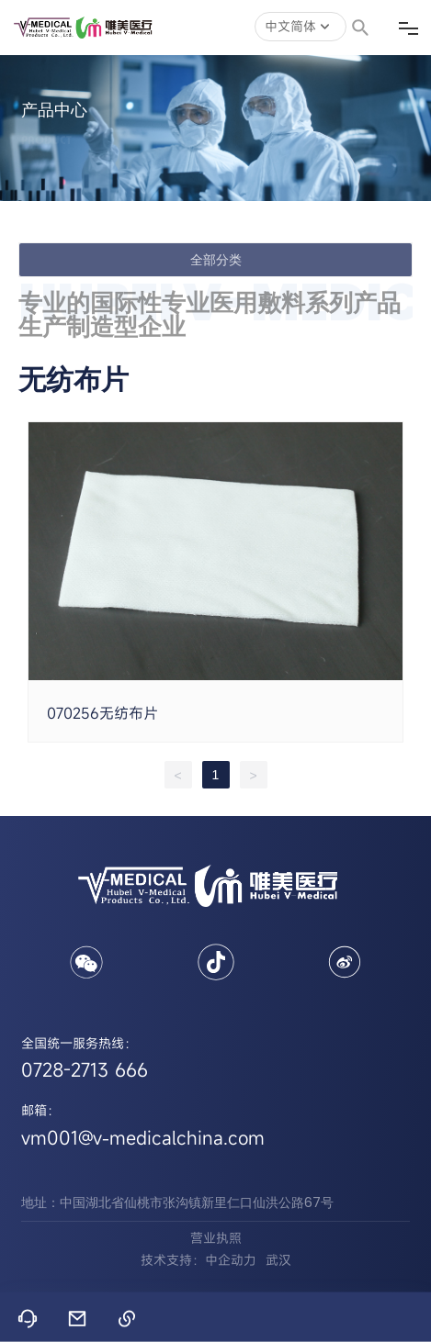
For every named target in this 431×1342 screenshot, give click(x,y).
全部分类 (216, 259)
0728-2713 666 (84, 1069)
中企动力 (230, 1260)
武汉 (278, 1260)
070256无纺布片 (102, 713)
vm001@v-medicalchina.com (143, 1137)
